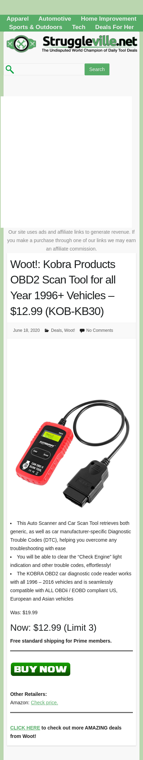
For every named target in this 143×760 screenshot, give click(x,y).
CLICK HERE (25, 728)
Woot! (69, 330)
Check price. (44, 702)
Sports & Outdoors (35, 27)
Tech (78, 27)
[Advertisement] (66, 162)
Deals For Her (114, 27)
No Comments (99, 330)
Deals (56, 330)
